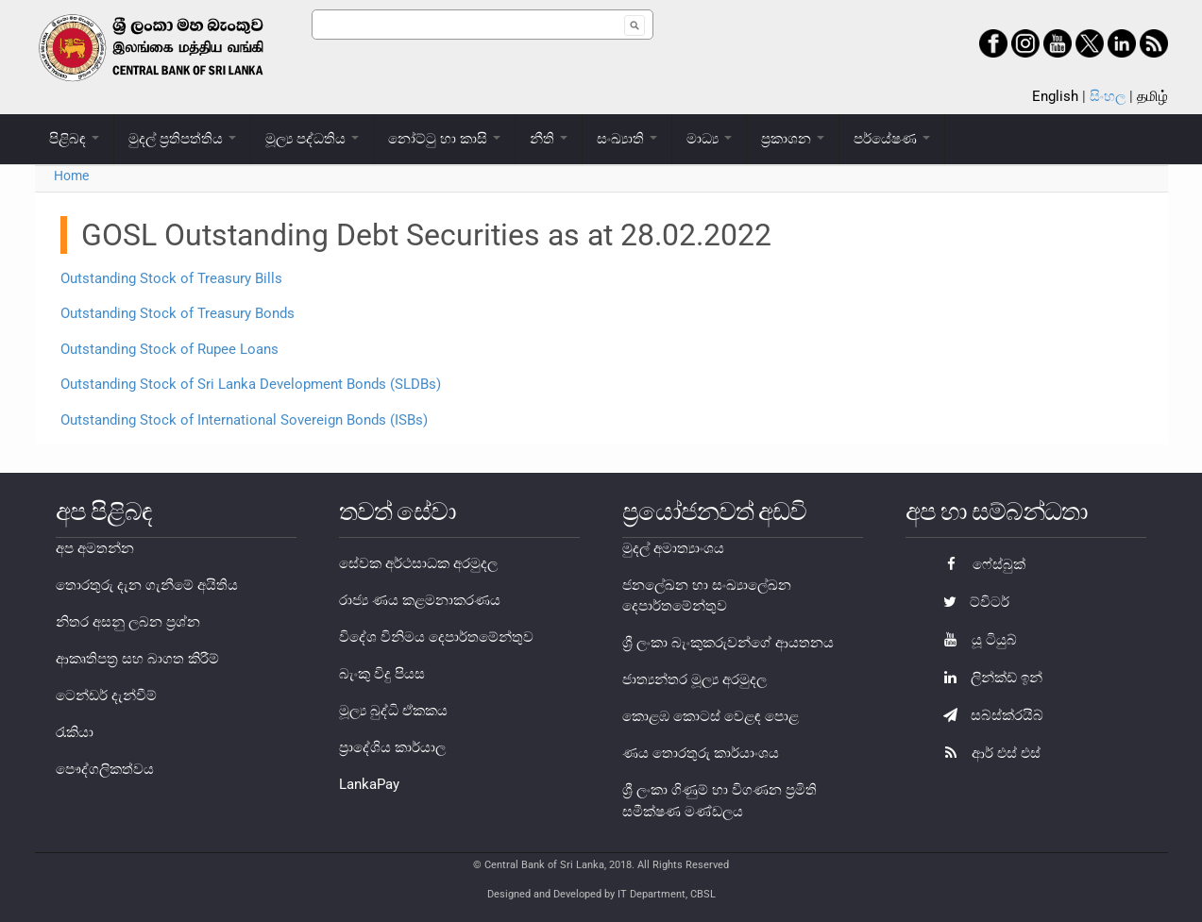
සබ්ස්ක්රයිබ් (988, 715)
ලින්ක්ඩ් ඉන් (988, 677)
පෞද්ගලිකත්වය (105, 769)
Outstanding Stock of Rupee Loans (169, 349)
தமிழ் (1152, 96)
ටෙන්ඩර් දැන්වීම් (106, 695)
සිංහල (1108, 96)
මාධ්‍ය (709, 138)
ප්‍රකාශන (792, 138)
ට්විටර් (971, 602)
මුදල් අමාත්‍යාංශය (673, 548)
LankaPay (369, 784)
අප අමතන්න (95, 548)
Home (71, 175)
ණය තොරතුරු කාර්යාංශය (700, 753)
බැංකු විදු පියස (382, 673)
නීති (548, 138)
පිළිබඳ (74, 138)
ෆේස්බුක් (979, 564)
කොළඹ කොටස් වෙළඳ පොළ (710, 716)
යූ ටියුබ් (975, 639)
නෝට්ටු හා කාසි (444, 138)
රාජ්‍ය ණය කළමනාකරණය (419, 600)
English (1055, 96)
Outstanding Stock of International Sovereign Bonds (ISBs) (244, 419)
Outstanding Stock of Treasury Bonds (177, 313)
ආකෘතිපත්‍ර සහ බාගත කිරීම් (137, 658)
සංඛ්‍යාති (627, 138)
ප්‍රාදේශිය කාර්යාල (392, 747)
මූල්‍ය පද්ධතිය (312, 138)
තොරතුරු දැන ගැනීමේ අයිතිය (147, 585)
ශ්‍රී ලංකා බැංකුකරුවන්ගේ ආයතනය (728, 642)
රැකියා (74, 732)
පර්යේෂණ (892, 138)
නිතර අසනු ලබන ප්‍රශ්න (128, 621)
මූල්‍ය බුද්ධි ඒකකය (393, 710)
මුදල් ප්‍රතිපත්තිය (182, 138)
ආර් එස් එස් (987, 753)
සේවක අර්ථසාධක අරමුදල (418, 563)
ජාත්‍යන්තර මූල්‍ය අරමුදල (694, 679)
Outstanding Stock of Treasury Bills (171, 278)
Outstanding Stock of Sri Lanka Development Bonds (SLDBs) (250, 384)
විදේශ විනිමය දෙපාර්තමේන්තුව (436, 637)
